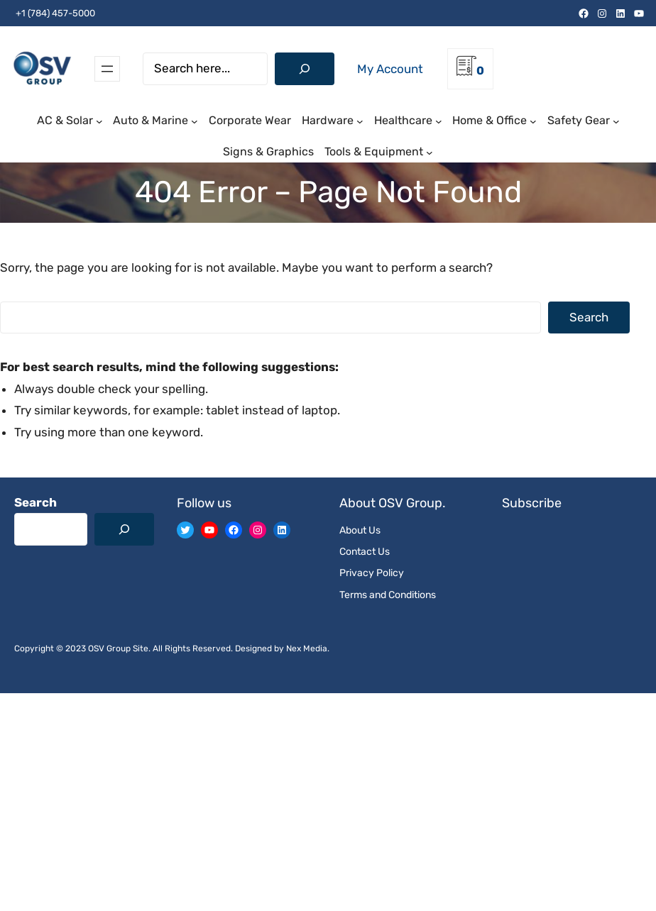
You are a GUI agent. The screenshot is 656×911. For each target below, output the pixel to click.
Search (588, 317)
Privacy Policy (371, 573)
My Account (390, 69)
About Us (360, 530)
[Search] (304, 69)
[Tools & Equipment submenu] (429, 152)
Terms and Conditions (387, 595)
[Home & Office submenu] (533, 121)
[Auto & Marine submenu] (194, 121)
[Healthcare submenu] (438, 121)
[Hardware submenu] (359, 121)
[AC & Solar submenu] (99, 121)
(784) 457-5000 (61, 13)
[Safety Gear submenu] (616, 121)
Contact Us (364, 552)
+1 (19, 13)
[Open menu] (107, 69)
